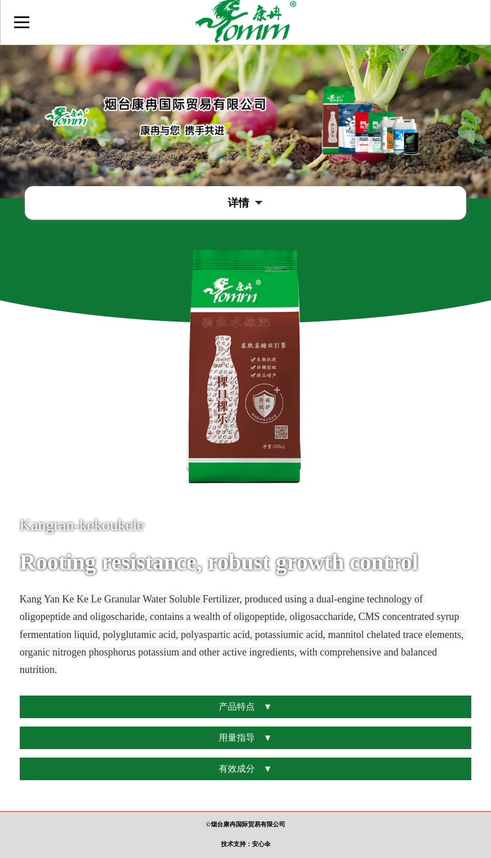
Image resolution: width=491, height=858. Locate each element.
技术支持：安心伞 (246, 844)
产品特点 (245, 707)
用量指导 (245, 738)
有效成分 (245, 769)
